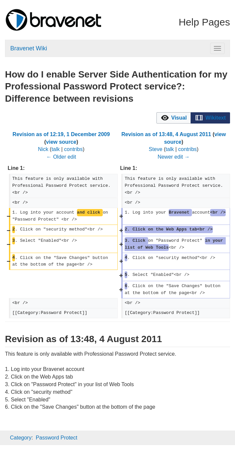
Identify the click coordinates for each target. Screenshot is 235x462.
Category (20, 437)
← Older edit (61, 157)
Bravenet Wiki (28, 48)
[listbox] (193, 118)
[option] (173, 118)
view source (61, 142)
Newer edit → (173, 157)
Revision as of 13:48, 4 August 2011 (166, 134)
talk (55, 149)
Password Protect (56, 437)
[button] (173, 118)
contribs (73, 149)
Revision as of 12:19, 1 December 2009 (61, 134)
